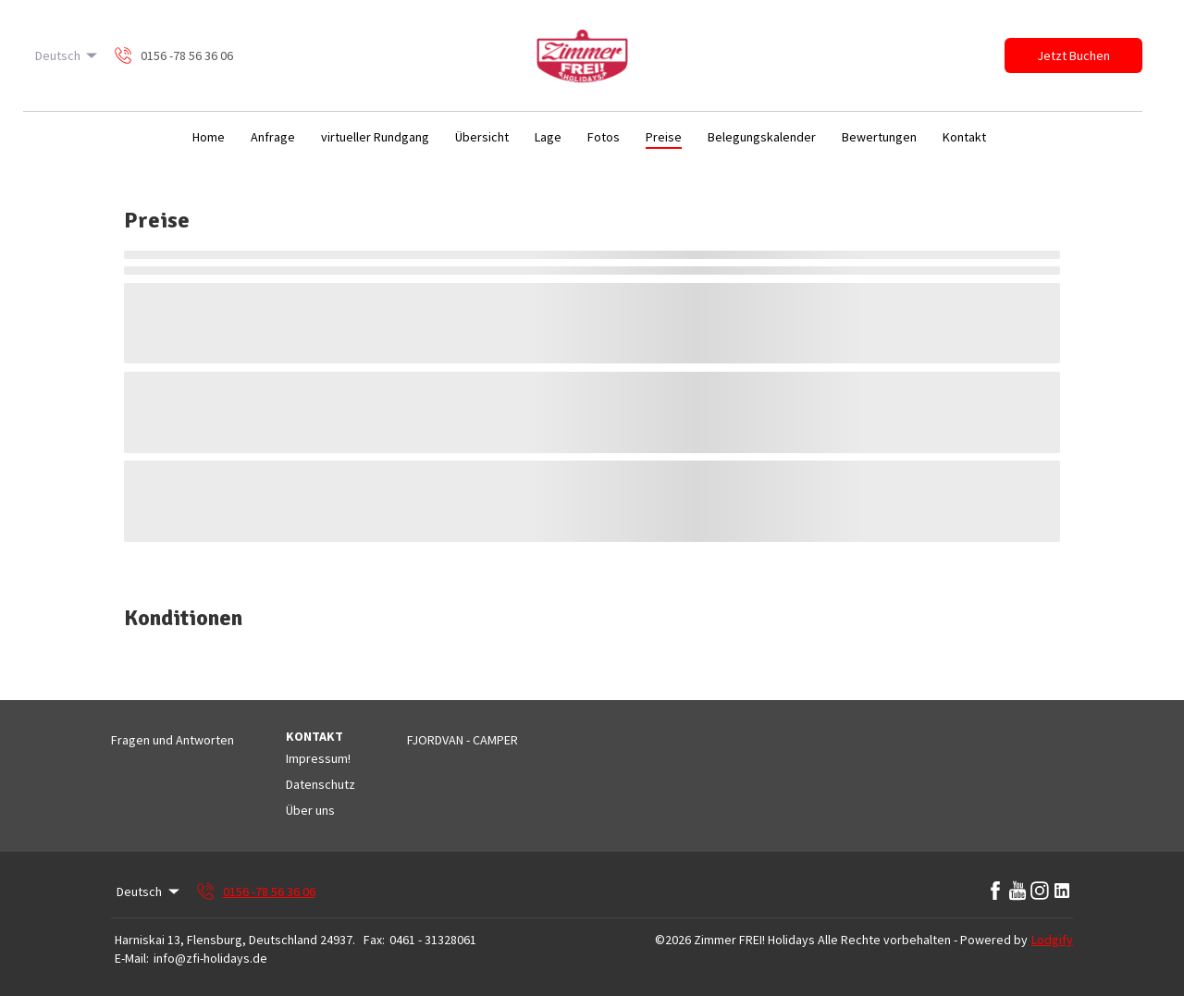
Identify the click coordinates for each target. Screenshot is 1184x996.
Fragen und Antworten (172, 740)
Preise (664, 137)
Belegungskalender (762, 137)
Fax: (374, 939)
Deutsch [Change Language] (68, 55)
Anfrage (273, 137)
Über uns (310, 810)
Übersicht (482, 137)
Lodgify (1052, 939)
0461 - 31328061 (432, 939)
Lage (548, 137)
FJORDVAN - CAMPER (462, 740)
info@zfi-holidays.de (210, 958)
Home (208, 137)
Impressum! (318, 758)
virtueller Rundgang (375, 137)
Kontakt (964, 137)
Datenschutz (320, 784)
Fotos (603, 137)
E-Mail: (132, 958)
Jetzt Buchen (1073, 55)
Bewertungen (879, 137)
